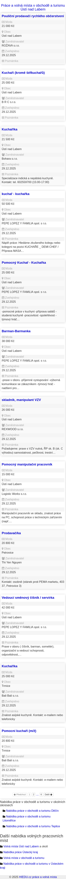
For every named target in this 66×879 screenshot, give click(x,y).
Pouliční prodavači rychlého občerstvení (33, 16)
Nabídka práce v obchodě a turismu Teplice (33, 826)
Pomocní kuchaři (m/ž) (19, 731)
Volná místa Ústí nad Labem (21, 846)
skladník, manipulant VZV (21, 400)
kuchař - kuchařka (15, 194)
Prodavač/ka (11, 533)
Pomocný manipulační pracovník (27, 464)
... (37, 794)
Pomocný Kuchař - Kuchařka (24, 262)
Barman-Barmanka (16, 331)
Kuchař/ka (9, 129)
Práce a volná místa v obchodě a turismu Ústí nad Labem (33, 7)
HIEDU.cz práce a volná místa (38, 877)
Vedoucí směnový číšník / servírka (28, 597)
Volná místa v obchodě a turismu (23, 857)
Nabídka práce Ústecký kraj (20, 852)
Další (48, 794)
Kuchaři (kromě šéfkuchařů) (23, 72)
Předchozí (20, 794)
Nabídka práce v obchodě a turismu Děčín (32, 810)
